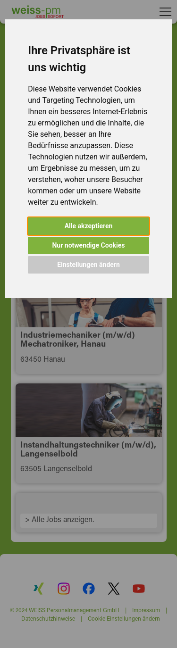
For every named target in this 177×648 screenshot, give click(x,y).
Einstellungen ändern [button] (88, 264)
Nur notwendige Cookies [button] (88, 245)
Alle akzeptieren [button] (89, 226)
